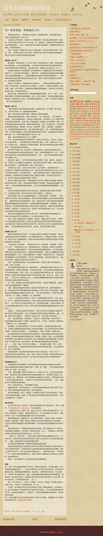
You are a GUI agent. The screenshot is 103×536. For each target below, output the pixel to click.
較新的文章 (9, 519)
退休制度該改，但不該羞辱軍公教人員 (83, 47)
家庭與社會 (95, 104)
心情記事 (95, 116)
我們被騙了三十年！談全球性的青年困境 (84, 38)
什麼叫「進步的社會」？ (78, 60)
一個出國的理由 (75, 54)
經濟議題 (96, 102)
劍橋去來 (73, 75)
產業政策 (79, 104)
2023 (74, 189)
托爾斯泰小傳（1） (77, 78)
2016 (74, 165)
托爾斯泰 (80, 130)
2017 (74, 168)
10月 (76, 240)
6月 (75, 213)
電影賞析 (79, 127)
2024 (74, 193)
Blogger (59, 532)
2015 (74, 161)
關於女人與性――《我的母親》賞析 (82, 81)
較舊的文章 (60, 519)
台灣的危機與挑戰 (93, 118)
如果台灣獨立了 (75, 32)
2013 (74, 154)
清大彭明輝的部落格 (27, 8)
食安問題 (76, 139)
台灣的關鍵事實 (85, 125)
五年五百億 (92, 123)
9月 (75, 236)
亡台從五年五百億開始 (78, 63)
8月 (75, 220)
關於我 (15, 20)
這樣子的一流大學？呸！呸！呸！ (82, 41)
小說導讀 (89, 127)
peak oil (81, 123)
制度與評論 (77, 101)
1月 (75, 196)
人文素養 (81, 116)
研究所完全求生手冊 (76, 136)
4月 (75, 206)
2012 (74, 151)
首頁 (7, 20)
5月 (75, 210)
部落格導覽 (36, 20)
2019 (74, 175)
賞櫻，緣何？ (79, 226)
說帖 (85, 136)
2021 (74, 182)
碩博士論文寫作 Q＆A (63, 20)
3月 (75, 203)
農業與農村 (89, 121)
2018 (74, 172)
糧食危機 (73, 125)
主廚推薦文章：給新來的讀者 (80, 28)
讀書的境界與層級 (25, 500)
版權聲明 (24, 20)
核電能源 (78, 118)
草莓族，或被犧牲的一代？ (79, 57)
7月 (75, 217)
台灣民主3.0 (86, 111)
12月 (76, 247)
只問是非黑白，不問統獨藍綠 (80, 84)
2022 (74, 186)
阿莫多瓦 (92, 136)
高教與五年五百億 (85, 109)
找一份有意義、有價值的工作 (84, 223)
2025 (74, 251)
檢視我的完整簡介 (76, 320)
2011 (74, 147)
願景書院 (86, 134)
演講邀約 (47, 20)
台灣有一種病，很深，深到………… (83, 35)
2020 (74, 179)
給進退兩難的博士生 (77, 66)
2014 (74, 158)
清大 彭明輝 (83, 263)
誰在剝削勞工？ (75, 44)
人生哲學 (83, 113)
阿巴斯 (78, 134)
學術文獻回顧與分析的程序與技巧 (82, 51)
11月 (76, 243)
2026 (74, 255)
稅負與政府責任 (82, 106)
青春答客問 (83, 132)
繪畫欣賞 (89, 130)
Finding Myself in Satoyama (18, 408)
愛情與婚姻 (94, 134)
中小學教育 (77, 121)
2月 (75, 199)
